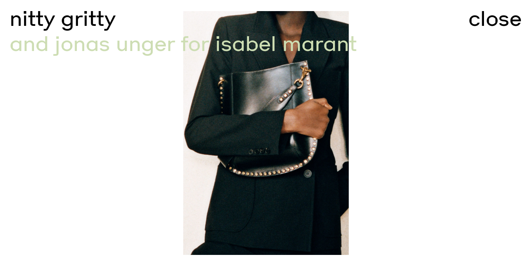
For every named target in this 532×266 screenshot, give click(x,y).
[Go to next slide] (399, 133)
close (495, 19)
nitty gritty (63, 19)
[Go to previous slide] (133, 133)
